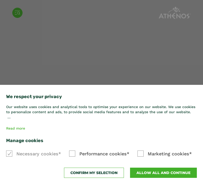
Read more (15, 128)
